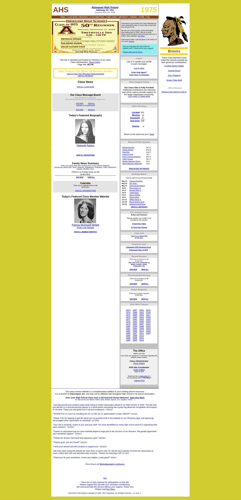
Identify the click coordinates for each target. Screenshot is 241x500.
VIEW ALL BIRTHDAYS (139, 207)
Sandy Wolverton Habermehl (132, 164)
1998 (135, 335)
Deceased (135, 118)
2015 (148, 310)
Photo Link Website (85, 227)
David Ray (125, 152)
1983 (128, 333)
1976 (128, 317)
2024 (148, 331)
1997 (135, 333)
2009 (141, 328)
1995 (135, 328)
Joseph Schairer (127, 150)
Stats (152, 134)
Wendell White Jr (135, 190)
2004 (141, 317)
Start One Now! (137, 398)
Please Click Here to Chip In (174, 92)
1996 (135, 331)
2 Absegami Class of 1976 (138, 250)
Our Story (141, 36)
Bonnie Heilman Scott (136, 202)
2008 (141, 326)
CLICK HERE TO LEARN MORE (139, 96)
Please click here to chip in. (133, 52)
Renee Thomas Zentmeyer (131, 157)
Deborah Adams (85, 145)
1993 (135, 324)
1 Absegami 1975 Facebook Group (138, 247)
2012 (141, 335)
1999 (135, 338)
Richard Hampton (128, 147)
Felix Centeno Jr (135, 188)
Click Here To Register (139, 75)
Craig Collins (139, 370)
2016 (148, 312)
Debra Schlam (134, 197)
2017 (148, 315)
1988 (135, 312)
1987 (135, 310)
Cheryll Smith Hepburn (137, 186)
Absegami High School (105, 7)
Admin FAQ (139, 380)
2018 (148, 317)
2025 (148, 333)
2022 (148, 326)
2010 (141, 331)
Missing (135, 115)
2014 (141, 340)
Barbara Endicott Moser (137, 204)
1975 (128, 315)
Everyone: (135, 121)
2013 (141, 338)
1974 (128, 312)
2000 (135, 340)
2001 (141, 310)
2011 (141, 333)
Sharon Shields (134, 195)
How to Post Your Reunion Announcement (85, 74)
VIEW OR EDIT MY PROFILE (139, 169)
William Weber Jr (135, 199)
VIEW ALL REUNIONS (85, 76)
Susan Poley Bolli (174, 80)
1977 (128, 319)
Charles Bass (134, 193)
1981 (128, 328)
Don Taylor (133, 183)
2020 (148, 322)
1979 (128, 324)
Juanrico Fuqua (127, 154)
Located (136, 112)
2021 (148, 324)
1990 (135, 317)
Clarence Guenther (136, 181)
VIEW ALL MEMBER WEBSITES (85, 232)
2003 (141, 315)
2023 (148, 328)
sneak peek (143, 376)
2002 (141, 312)
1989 (135, 315)
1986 (128, 340)
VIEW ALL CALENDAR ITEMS (85, 191)
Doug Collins (94, 62)
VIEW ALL (91, 103)
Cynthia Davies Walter (174, 66)
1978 (128, 322)
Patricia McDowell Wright (85, 225)
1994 (135, 326)
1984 (128, 335)
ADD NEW (79, 103)
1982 (128, 331)
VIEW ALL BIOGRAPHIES (85, 155)
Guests (135, 126)
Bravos (131, 41)
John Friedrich (174, 75)
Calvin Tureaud (127, 159)
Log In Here (139, 68)
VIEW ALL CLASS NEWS (85, 87)
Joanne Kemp (174, 70)
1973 (128, 310)
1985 (128, 338)
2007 (141, 324)
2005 (141, 319)
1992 (135, 322)
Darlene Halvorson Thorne (131, 161)
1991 (135, 319)
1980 (128, 326)
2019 (148, 319)
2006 (141, 322)
